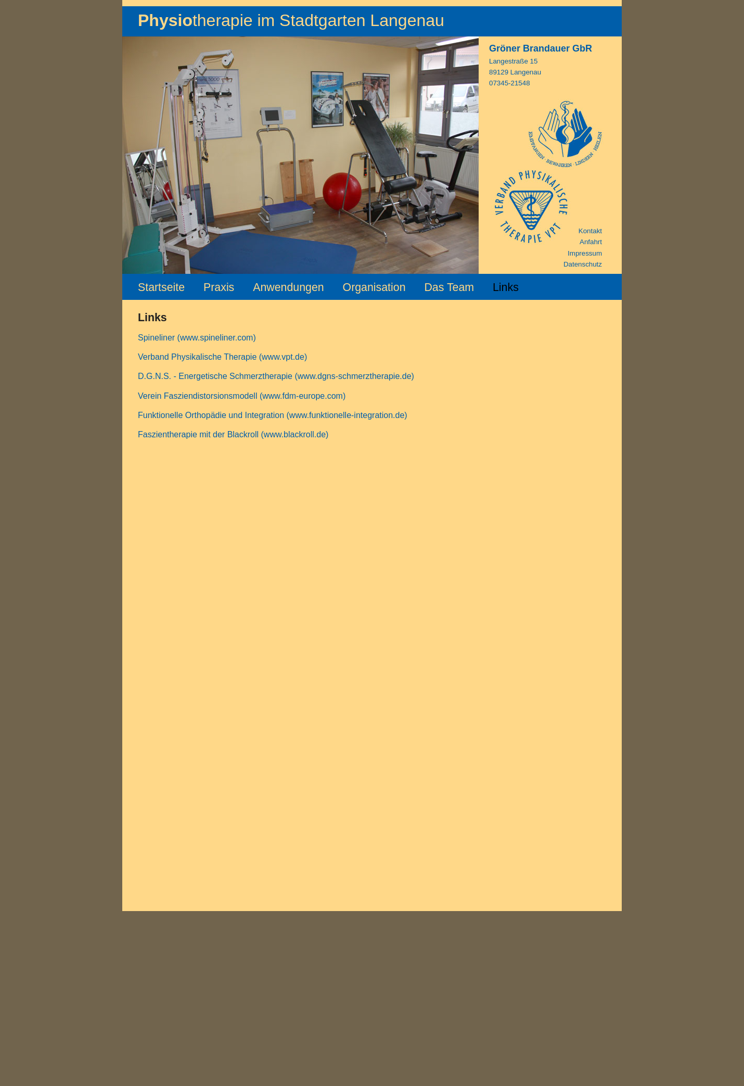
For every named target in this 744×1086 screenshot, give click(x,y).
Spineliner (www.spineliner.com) (197, 337)
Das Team (449, 287)
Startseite (161, 287)
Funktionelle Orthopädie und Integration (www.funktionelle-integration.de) (272, 415)
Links (506, 287)
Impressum (585, 253)
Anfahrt (591, 242)
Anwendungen (288, 287)
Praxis (218, 287)
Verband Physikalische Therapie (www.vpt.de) (222, 356)
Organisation (374, 287)
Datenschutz (582, 264)
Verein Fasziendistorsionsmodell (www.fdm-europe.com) (241, 396)
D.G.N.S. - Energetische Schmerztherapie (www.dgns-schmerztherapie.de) (276, 376)
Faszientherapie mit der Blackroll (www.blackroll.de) (233, 434)
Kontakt (590, 231)
